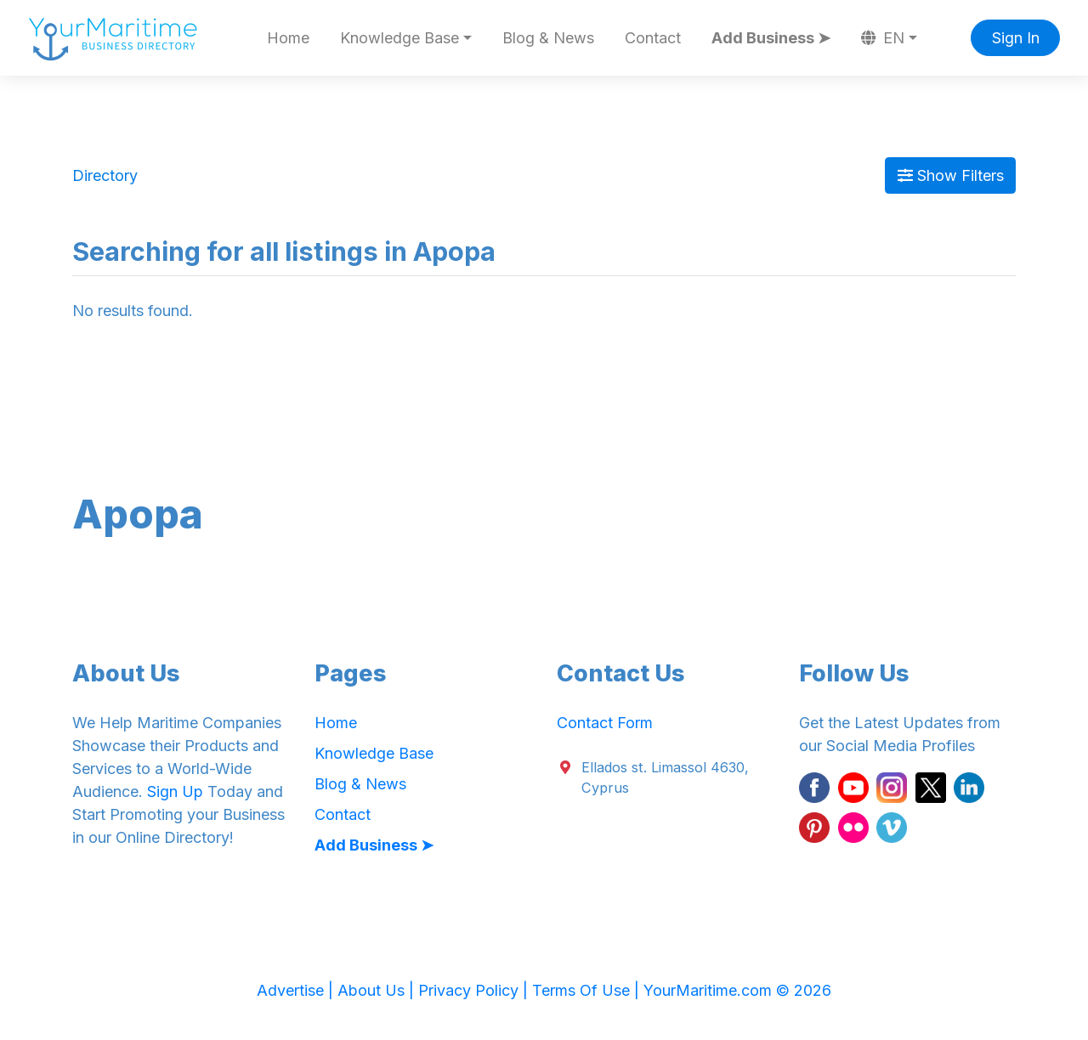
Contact (653, 38)
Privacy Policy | (475, 990)
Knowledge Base (374, 753)
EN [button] (883, 38)
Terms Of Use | (587, 990)
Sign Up (175, 791)
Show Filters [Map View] (951, 175)
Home (288, 38)
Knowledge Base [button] (399, 38)
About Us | (377, 990)
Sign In (1016, 38)
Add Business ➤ (770, 38)
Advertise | (297, 990)
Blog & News (548, 38)
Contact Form (605, 723)
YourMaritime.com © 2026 (737, 990)
